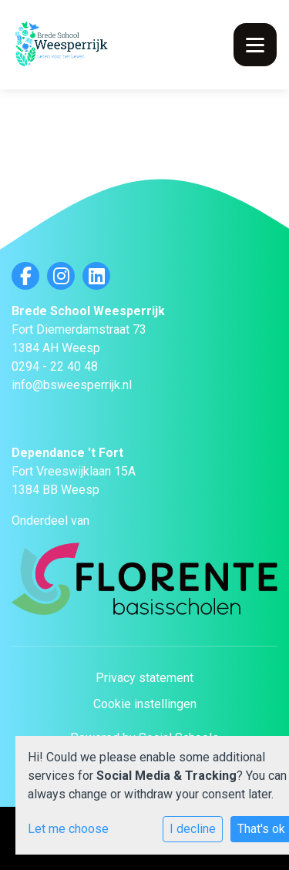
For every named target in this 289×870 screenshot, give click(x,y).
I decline (193, 828)
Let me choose (68, 828)
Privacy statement (144, 677)
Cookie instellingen (145, 704)
